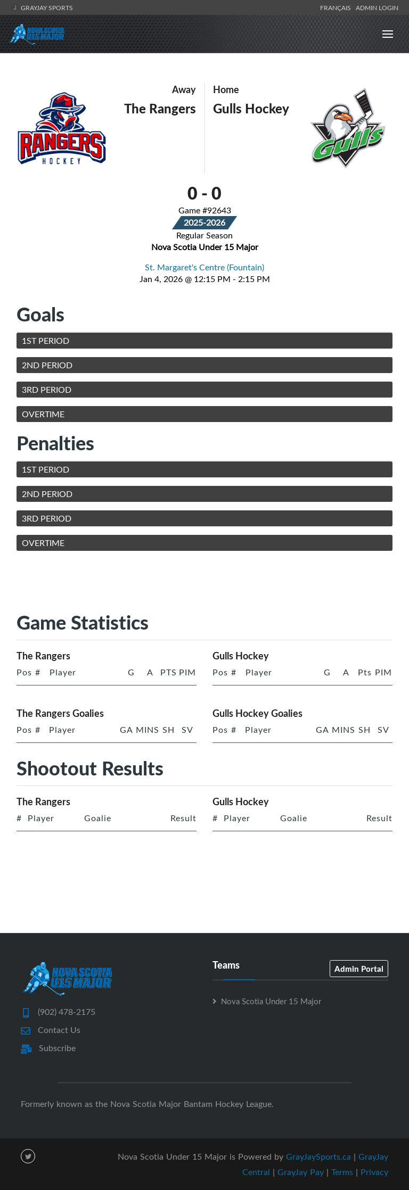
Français (337, 7)
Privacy (374, 1172)
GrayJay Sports (42, 7)
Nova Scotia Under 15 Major (271, 1001)
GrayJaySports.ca (318, 1156)
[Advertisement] (210, 583)
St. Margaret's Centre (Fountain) (204, 267)
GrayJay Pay (300, 1172)
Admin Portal (358, 968)
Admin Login (377, 7)
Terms (342, 1172)
